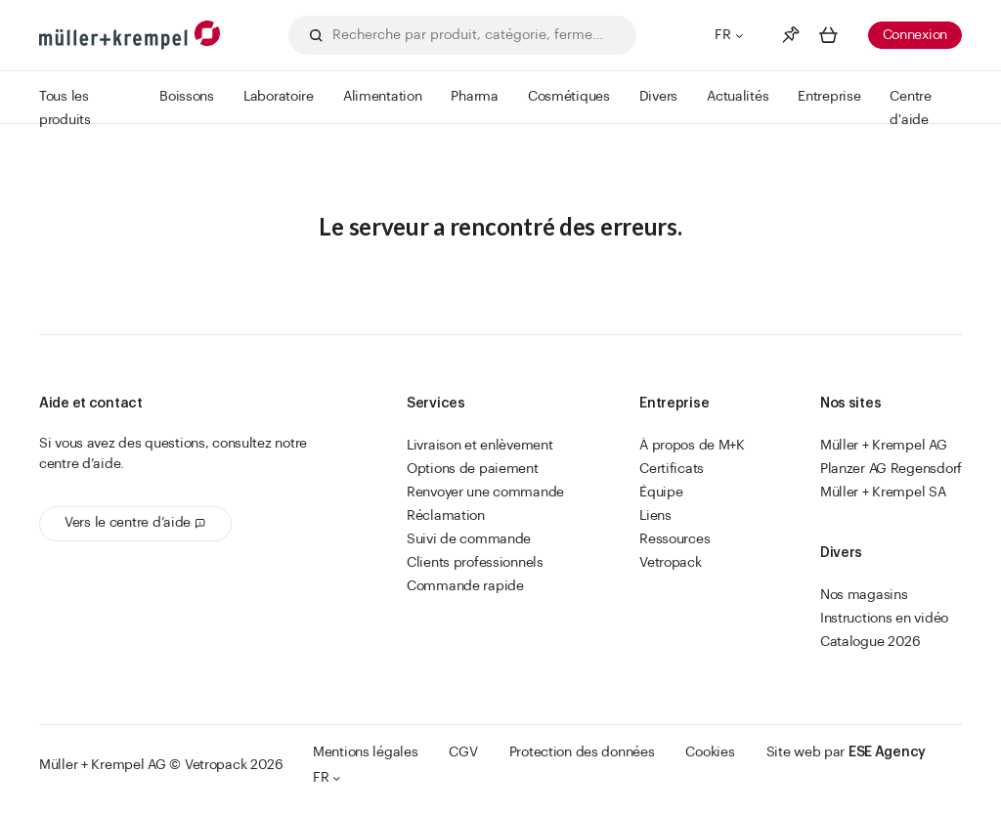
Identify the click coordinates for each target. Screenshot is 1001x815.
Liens (655, 516)
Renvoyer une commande (485, 492)
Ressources (674, 539)
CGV (463, 752)
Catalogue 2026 (870, 642)
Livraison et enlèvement (480, 445)
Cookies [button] (709, 752)
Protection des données (582, 752)
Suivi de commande (469, 539)
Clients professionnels (475, 563)
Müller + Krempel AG (883, 445)
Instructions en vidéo (884, 618)
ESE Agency (887, 752)
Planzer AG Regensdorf (891, 469)
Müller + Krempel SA (883, 492)
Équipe (660, 492)
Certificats (671, 469)
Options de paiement (473, 469)
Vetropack (670, 563)
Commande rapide (465, 586)
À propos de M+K (692, 445)
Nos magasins (864, 595)
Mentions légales (365, 752)
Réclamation (446, 516)
